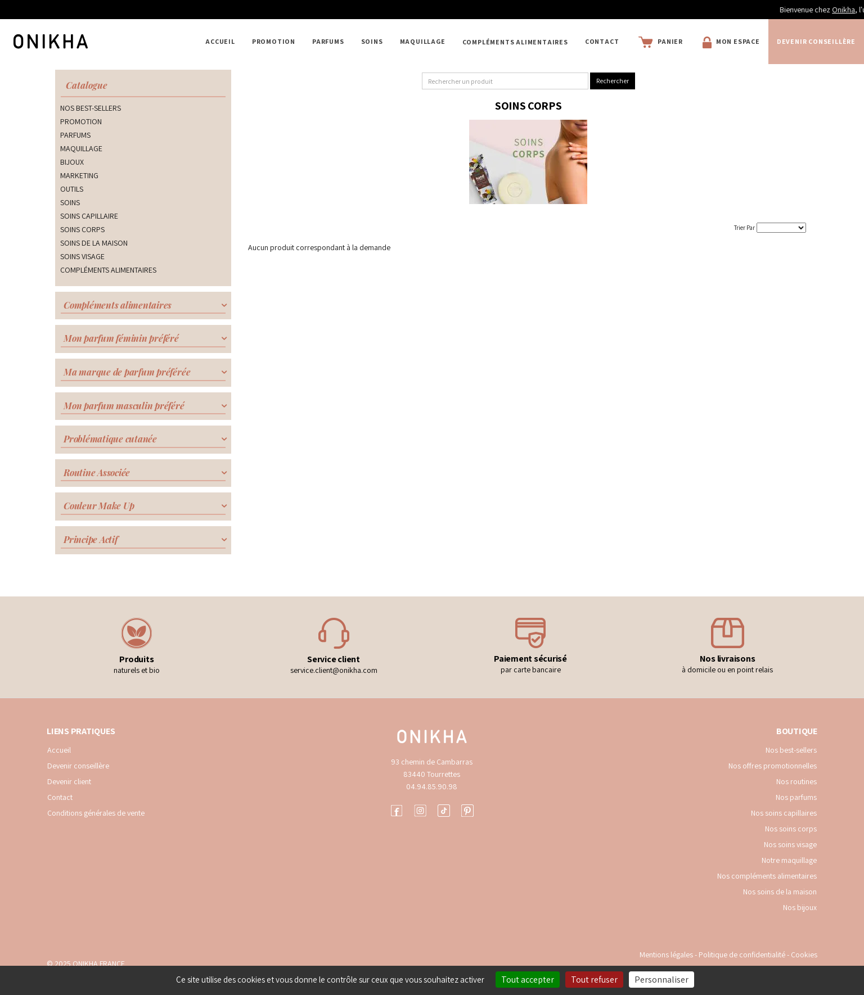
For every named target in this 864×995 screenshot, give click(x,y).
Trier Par (744, 228)
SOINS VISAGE (82, 256)
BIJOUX (72, 162)
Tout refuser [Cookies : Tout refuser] (594, 979)
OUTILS (71, 189)
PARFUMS (328, 41)
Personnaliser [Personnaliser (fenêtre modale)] (661, 979)
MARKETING (79, 175)
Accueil (220, 41)
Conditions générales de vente (96, 813)
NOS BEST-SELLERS (90, 108)
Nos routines (796, 781)
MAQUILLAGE (423, 41)
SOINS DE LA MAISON (94, 243)
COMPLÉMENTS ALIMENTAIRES (515, 42)
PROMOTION (273, 41)
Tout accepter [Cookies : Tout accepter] (527, 979)
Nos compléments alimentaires (767, 876)
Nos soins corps (791, 829)
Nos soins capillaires (784, 813)
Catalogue (86, 85)
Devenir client (69, 781)
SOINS (372, 41)
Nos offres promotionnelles (772, 766)
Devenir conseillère (816, 41)
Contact (602, 41)
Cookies (804, 954)
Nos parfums (796, 797)
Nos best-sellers (791, 750)
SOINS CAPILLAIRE (89, 216)
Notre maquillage (789, 860)
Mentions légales (666, 954)
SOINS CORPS (82, 229)
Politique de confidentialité (743, 954)
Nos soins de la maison (780, 892)
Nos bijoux (800, 907)
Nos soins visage (790, 844)
